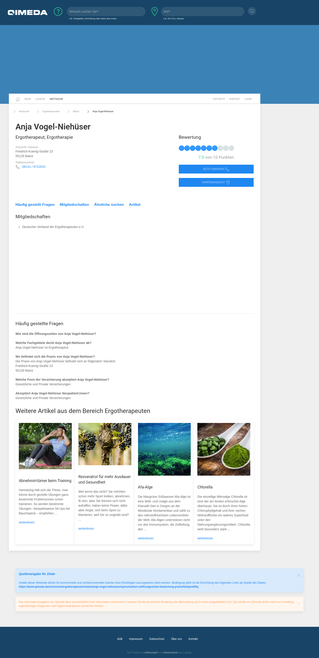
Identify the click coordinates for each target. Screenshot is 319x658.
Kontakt (235, 99)
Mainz (72, 111)
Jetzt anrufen (216, 169)
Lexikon (40, 99)
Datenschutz (156, 639)
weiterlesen (27, 522)
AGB (120, 639)
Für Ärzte (219, 99)
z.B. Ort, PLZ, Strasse (173, 18)
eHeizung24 (151, 652)
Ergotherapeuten (48, 111)
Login (248, 99)
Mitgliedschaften (74, 205)
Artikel (134, 205)
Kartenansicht (216, 182)
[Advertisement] (159, 59)
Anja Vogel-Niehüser (100, 111)
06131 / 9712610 (33, 166)
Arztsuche (56, 99)
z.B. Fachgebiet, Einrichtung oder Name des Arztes (93, 18)
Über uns (176, 639)
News (27, 99)
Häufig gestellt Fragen (35, 205)
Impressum (136, 639)
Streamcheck (170, 652)
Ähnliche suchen (109, 205)
